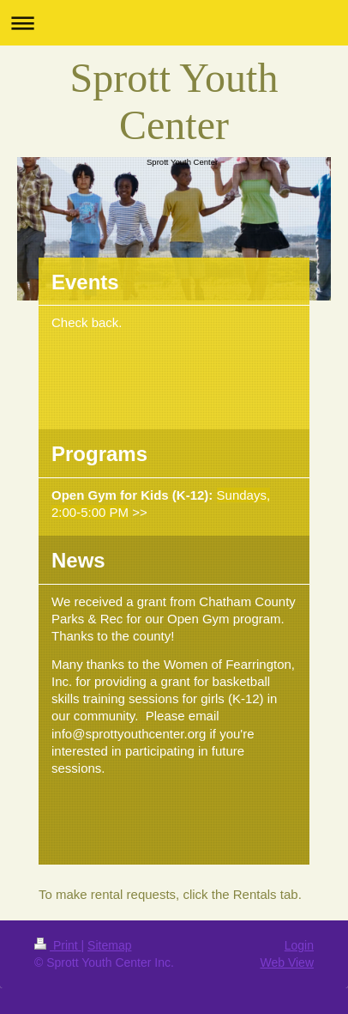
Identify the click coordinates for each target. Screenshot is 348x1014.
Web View (287, 962)
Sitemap (109, 945)
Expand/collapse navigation (174, 22)
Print (57, 945)
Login (299, 945)
